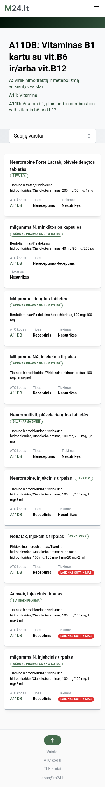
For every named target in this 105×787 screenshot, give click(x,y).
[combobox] (52, 136)
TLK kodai (52, 769)
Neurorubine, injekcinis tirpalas (41, 478)
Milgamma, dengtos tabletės (38, 298)
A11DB (16, 205)
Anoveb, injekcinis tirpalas (36, 594)
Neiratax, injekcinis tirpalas (37, 536)
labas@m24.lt (53, 778)
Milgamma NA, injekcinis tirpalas (43, 357)
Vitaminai (23, 95)
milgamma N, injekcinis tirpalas (41, 657)
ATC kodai (52, 760)
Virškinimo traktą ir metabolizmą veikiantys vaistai (44, 83)
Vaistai (52, 752)
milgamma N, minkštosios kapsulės (45, 227)
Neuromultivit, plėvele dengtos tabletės (49, 415)
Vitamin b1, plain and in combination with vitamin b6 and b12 (52, 107)
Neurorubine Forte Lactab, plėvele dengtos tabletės (52, 166)
